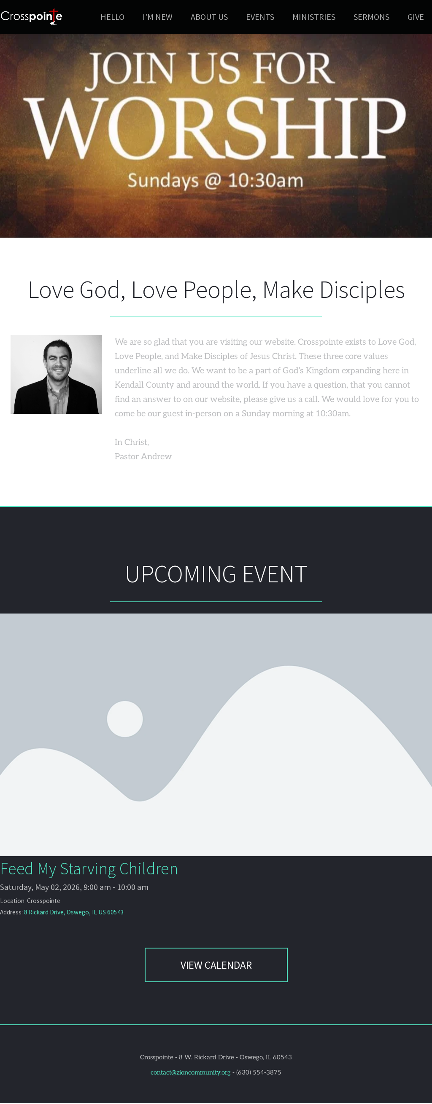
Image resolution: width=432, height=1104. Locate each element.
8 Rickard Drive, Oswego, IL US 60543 (72, 913)
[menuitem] (112, 17)
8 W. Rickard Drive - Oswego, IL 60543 (235, 1058)
